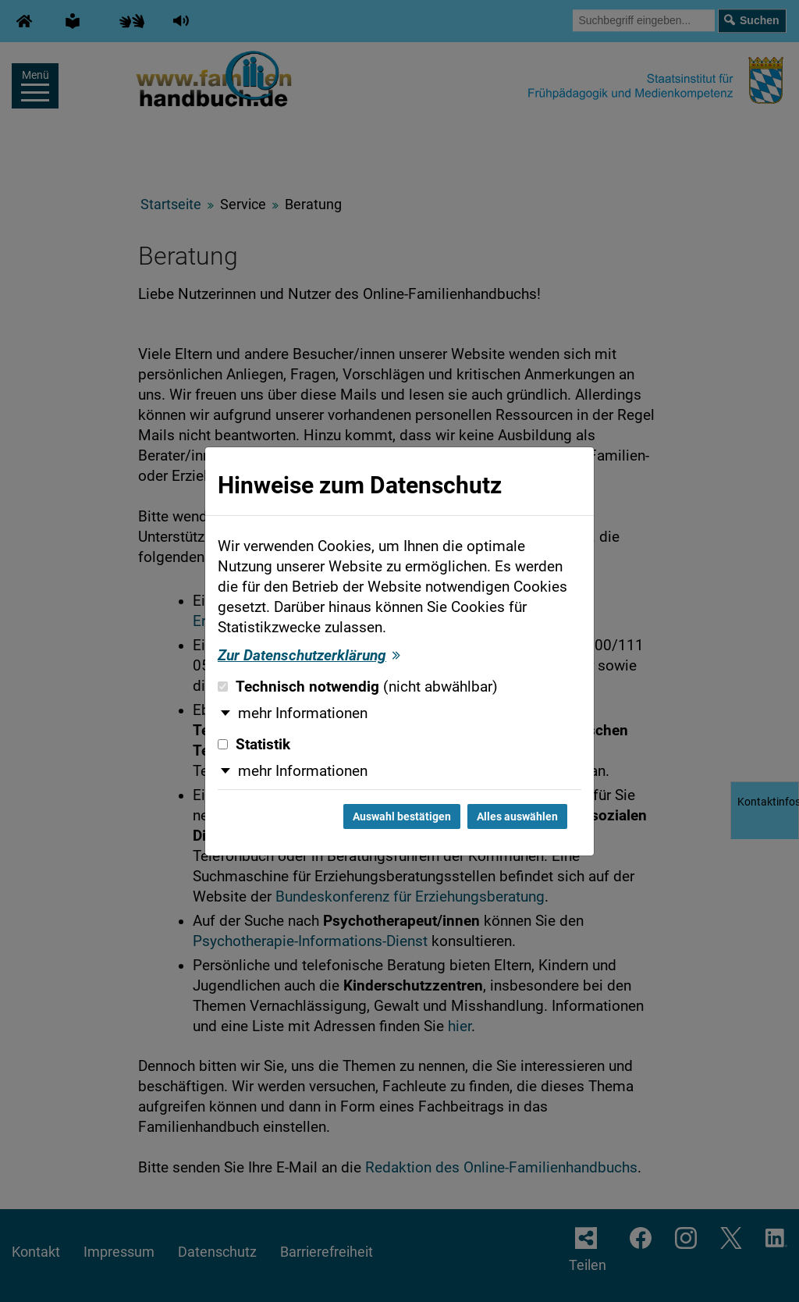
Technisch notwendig (358, 686)
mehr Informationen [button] (303, 713)
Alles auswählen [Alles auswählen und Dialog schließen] (517, 816)
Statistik (254, 744)
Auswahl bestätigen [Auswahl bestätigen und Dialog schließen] (402, 816)
